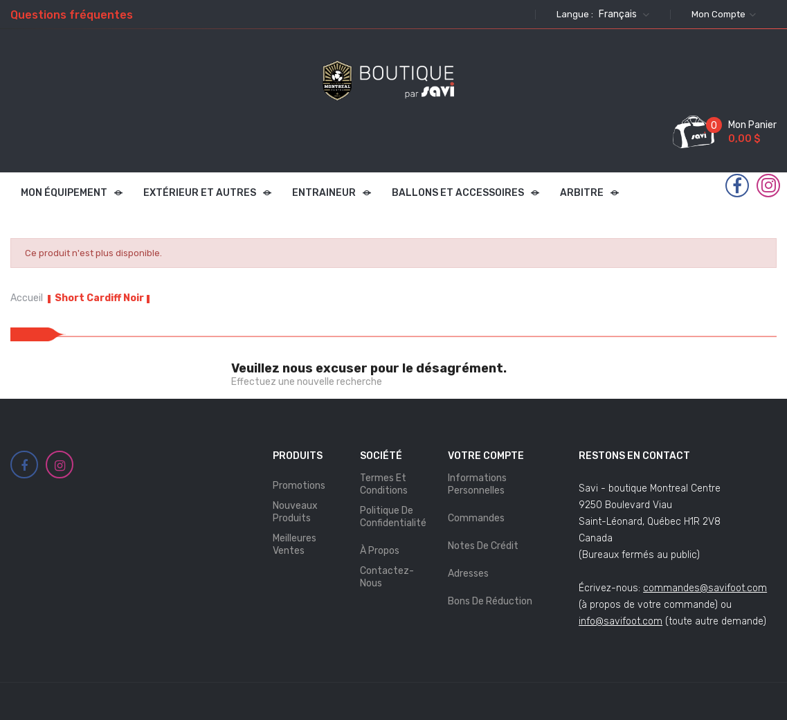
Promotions (299, 486)
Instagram (768, 185)
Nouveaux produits (295, 512)
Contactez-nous (387, 577)
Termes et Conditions (384, 484)
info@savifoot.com (620, 621)
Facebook (737, 186)
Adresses (468, 573)
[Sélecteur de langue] (622, 14)
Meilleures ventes (294, 544)
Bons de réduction (490, 601)
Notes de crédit (483, 546)
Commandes (476, 518)
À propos (379, 551)
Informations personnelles (477, 484)
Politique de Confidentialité (393, 517)
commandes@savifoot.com (705, 588)
